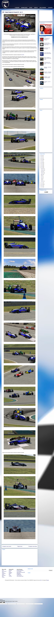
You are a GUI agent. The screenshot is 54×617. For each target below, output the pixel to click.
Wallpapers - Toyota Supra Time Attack (47, 77)
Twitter (10, 575)
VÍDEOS (36, 7)
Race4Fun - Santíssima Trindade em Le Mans (47, 72)
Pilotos (3, 572)
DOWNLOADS (24, 7)
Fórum (10, 571)
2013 (42, 182)
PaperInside (18, 573)
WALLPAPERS (43, 7)
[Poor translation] (3, 602)
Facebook (10, 570)
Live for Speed (19, 571)
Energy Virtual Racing (20, 570)
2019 (42, 160)
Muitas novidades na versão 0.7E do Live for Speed (47, 58)
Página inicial (19, 546)
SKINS (30, 7)
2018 (42, 162)
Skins (3, 576)
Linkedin (10, 573)
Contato (3, 577)
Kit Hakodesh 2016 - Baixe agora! (47, 48)
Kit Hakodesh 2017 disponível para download (47, 39)
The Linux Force (19, 575)
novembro (42, 170)
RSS (9, 574)
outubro (42, 171)
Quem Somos (4, 571)
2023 (42, 155)
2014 (42, 167)
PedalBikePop (19, 574)
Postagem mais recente (6, 546)
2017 (42, 163)
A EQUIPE (17, 7)
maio (42, 178)
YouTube (10, 576)
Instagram (10, 572)
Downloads (3, 575)
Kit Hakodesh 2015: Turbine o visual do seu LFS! (47, 63)
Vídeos (3, 574)
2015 (42, 166)
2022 (42, 156)
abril (41, 179)
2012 (42, 184)
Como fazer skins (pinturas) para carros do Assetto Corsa (48, 44)
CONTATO (50, 7)
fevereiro (42, 181)
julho (41, 175)
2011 (42, 185)
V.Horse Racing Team (20, 576)
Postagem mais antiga (32, 546)
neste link (22, 54)
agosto (42, 174)
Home (3, 570)
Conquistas (3, 573)
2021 (42, 158)
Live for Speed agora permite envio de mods (47, 53)
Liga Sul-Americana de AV (21, 572)
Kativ (41, 580)
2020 (42, 159)
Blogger (47, 580)
